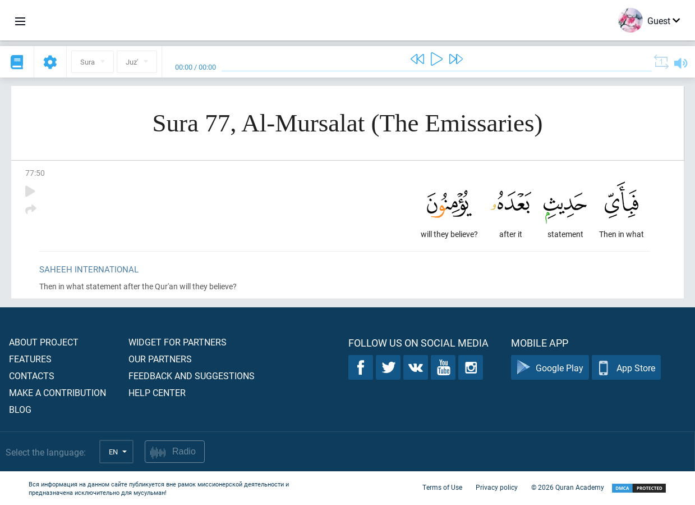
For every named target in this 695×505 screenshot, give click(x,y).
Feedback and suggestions (191, 375)
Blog (20, 409)
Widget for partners (177, 342)
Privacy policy (497, 487)
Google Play (550, 367)
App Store (626, 367)
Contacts (31, 375)
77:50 (35, 172)
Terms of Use (442, 487)
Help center (157, 392)
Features (30, 359)
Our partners (160, 359)
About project (44, 342)
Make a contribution (57, 392)
